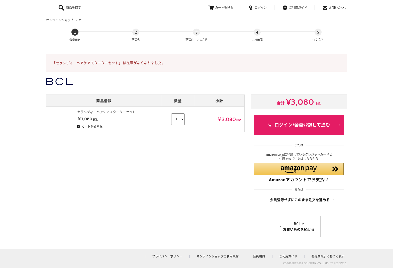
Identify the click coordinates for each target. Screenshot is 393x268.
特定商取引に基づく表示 (330, 255)
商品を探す (73, 7)
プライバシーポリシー (186, 255)
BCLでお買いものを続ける (299, 225)
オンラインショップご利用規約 (233, 255)
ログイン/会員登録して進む (298, 120)
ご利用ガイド (295, 7)
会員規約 (270, 255)
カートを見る (221, 7)
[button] (299, 169)
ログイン (258, 7)
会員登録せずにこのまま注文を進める (300, 198)
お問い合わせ (335, 7)
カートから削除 (90, 122)
